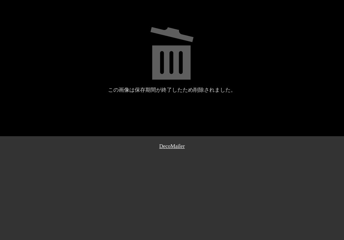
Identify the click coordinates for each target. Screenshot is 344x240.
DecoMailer (172, 146)
